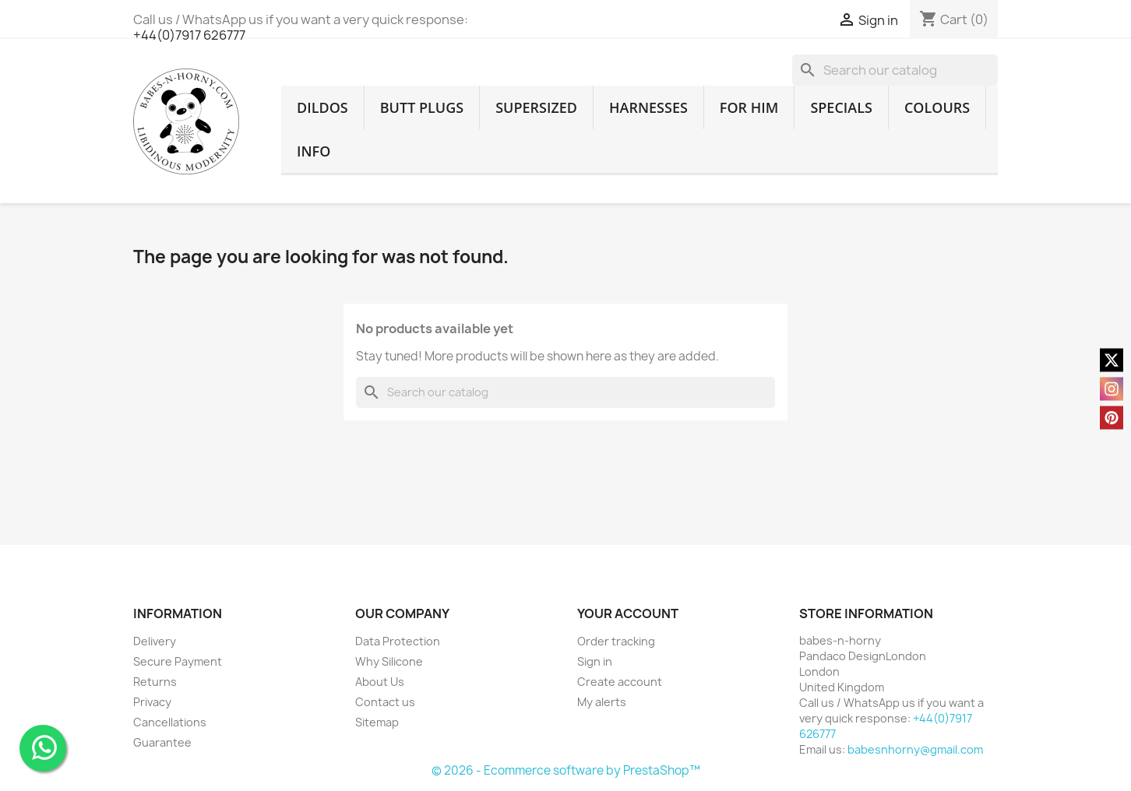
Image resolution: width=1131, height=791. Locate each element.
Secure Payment (177, 661)
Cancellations (169, 722)
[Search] (895, 70)
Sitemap (377, 722)
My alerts (601, 701)
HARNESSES (648, 107)
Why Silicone (389, 661)
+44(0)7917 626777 (189, 35)
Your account (627, 613)
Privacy (152, 701)
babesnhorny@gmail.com (915, 749)
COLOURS (937, 107)
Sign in (594, 661)
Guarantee (162, 742)
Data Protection (397, 641)
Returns (155, 681)
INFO (313, 151)
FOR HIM (749, 107)
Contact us (385, 701)
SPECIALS (841, 107)
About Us (379, 681)
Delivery (154, 641)
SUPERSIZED (536, 107)
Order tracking (616, 641)
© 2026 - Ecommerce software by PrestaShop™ (566, 770)
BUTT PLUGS (421, 107)
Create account (619, 681)
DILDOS (322, 107)
